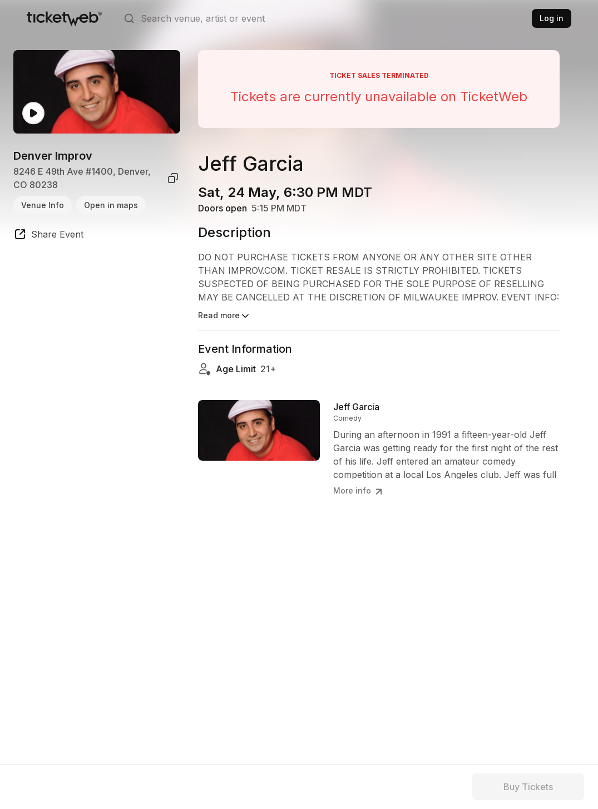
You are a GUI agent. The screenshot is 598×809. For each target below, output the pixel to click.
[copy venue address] (173, 178)
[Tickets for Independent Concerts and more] (64, 18)
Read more (224, 316)
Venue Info (42, 205)
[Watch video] (33, 113)
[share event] (48, 236)
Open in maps (111, 205)
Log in (552, 18)
